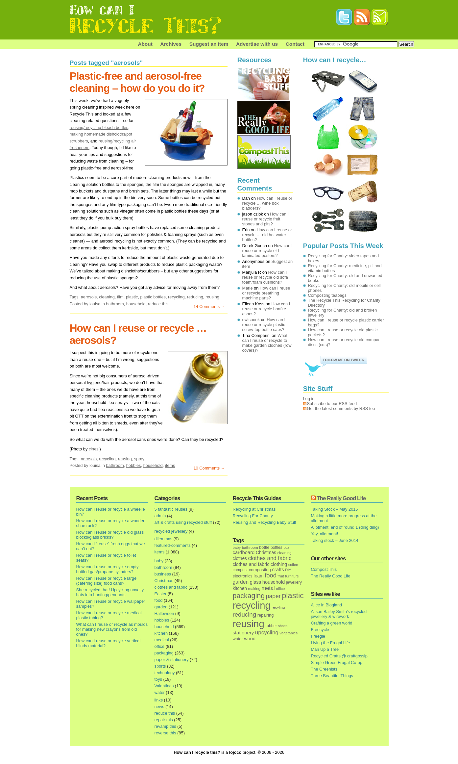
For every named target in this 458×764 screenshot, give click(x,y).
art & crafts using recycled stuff (183, 522)
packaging (164, 652)
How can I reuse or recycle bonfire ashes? (266, 308)
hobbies (133, 465)
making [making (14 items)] (254, 588)
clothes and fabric (171, 587)
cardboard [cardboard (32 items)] (244, 552)
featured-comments (173, 545)
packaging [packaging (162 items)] (249, 596)
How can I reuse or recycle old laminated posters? (267, 250)
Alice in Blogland (326, 604)
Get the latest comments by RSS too (341, 408)
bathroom (115, 303)
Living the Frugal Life (330, 642)
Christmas (164, 580)
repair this (164, 719)
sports (160, 666)
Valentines (164, 685)
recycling (176, 296)
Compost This (324, 569)
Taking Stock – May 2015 (334, 509)
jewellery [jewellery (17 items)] (294, 582)
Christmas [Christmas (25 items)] (266, 552)
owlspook (251, 319)
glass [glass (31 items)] (255, 582)
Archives (170, 44)
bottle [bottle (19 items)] (264, 547)
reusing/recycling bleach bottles (99, 127)
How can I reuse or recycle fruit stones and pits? (265, 219)
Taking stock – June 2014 (334, 540)
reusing (212, 296)
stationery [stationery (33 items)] (243, 632)
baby (159, 560)
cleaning (107, 296)
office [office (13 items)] (280, 589)
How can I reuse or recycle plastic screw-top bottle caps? (264, 324)
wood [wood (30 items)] (249, 638)
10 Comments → (209, 468)
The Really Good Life (341, 498)
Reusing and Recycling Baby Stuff (264, 522)
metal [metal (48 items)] (268, 588)
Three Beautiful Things (332, 675)
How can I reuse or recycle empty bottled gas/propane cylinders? (107, 569)
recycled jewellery (171, 531)
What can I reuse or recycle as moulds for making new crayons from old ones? (112, 629)
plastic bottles (153, 296)
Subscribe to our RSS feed (332, 403)
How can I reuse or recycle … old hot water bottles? (267, 234)
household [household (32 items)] (273, 582)
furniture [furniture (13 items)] (292, 576)
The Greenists (324, 669)
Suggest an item (209, 44)
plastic (132, 296)
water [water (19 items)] (238, 638)
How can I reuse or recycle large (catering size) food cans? (106, 581)
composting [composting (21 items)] (260, 569)
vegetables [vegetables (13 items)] (288, 633)
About (145, 44)
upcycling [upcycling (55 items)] (266, 632)
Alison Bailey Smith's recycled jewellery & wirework (339, 614)
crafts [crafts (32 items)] (278, 569)
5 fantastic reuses (171, 509)
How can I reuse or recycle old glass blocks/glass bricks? (110, 535)
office (159, 646)
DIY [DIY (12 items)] (288, 570)
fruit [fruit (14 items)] (280, 576)
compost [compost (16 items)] (240, 570)
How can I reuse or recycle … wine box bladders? (267, 203)
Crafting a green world (331, 623)
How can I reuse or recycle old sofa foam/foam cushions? (265, 277)
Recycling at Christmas (254, 509)
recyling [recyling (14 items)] (278, 607)
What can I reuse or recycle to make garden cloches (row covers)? (267, 343)
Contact (295, 44)
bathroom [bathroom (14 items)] (250, 547)
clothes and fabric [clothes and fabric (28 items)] (251, 564)
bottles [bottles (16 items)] (276, 547)
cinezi (94, 448)
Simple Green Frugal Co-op (336, 662)
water (160, 692)
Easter (161, 593)
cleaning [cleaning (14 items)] (284, 552)
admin (160, 515)
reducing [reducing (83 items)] (244, 614)
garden (161, 606)
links (159, 700)
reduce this (158, 303)
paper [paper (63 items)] (273, 596)
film (120, 296)
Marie (247, 288)
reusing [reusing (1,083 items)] (248, 623)
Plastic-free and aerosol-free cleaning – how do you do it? (137, 82)
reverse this (165, 732)
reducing (195, 296)
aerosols (89, 296)
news (159, 706)
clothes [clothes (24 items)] (240, 558)
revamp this (165, 726)
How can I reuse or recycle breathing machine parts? (266, 293)
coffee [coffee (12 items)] (293, 565)
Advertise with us (257, 44)
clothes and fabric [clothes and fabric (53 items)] (269, 558)
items (170, 465)
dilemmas (164, 538)
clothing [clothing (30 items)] (279, 564)
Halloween (164, 613)
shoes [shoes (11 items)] (282, 626)
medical (162, 639)
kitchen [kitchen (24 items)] (240, 588)
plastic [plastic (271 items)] (293, 595)
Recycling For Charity (253, 515)
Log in (309, 398)
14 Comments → (209, 306)
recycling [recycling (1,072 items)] (252, 605)
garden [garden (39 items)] (241, 582)
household (136, 303)
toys (158, 679)
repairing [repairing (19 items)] (265, 615)
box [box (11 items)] (286, 547)
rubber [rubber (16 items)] (271, 626)
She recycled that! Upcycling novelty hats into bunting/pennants (110, 592)
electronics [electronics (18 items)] (243, 576)
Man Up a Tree (325, 649)
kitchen (161, 633)
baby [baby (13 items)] (237, 547)
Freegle (318, 636)
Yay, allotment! (324, 533)
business (163, 574)
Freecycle (320, 629)
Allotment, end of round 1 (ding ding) (345, 527)
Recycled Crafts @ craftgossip (339, 655)
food (159, 600)
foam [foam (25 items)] (258, 575)
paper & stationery (172, 659)
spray (139, 458)
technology (165, 672)
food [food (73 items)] (270, 575)
